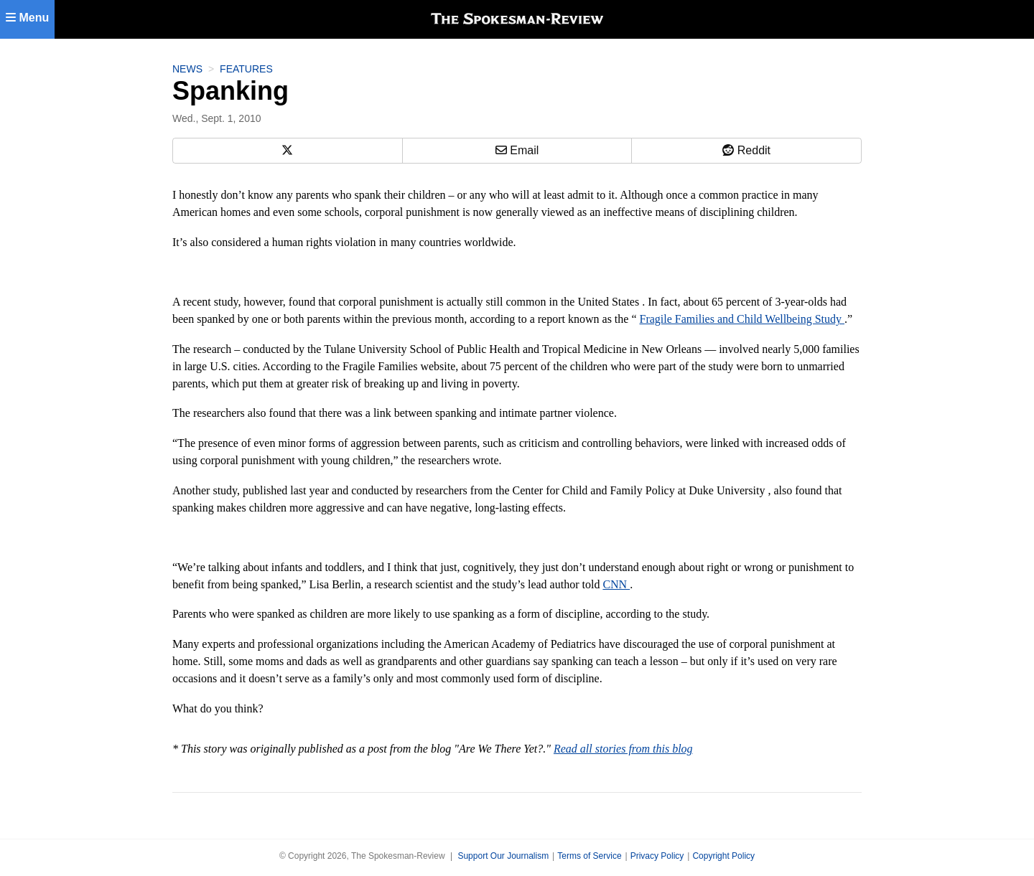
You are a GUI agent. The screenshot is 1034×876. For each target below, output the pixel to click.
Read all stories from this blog (623, 749)
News (187, 69)
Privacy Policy (657, 856)
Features (246, 69)
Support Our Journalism (503, 856)
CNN (616, 584)
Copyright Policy (723, 856)
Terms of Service (589, 856)
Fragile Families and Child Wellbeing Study (742, 319)
